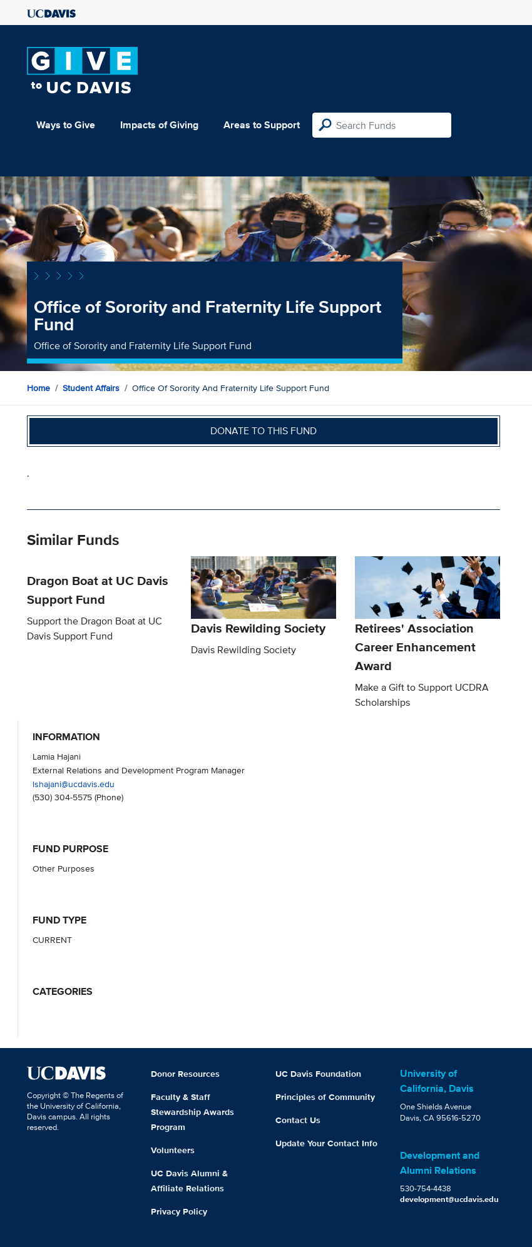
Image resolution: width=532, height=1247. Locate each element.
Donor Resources (185, 1073)
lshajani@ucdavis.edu (74, 783)
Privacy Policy (179, 1211)
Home (38, 388)
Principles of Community (325, 1097)
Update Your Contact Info (326, 1143)
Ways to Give (65, 125)
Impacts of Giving (159, 125)
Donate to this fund (263, 431)
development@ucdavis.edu (449, 1199)
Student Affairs (91, 388)
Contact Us (297, 1120)
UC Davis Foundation (318, 1073)
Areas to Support (261, 125)
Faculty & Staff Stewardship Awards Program (192, 1112)
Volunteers (173, 1150)
